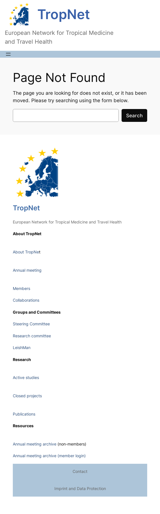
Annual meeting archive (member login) (49, 455)
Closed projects (27, 395)
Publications (24, 414)
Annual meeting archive (34, 444)
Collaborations (26, 300)
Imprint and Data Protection (80, 488)
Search (134, 115)
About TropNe (26, 251)
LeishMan (21, 347)
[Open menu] (8, 54)
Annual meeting (27, 270)
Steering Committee (31, 323)
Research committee (32, 335)
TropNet (63, 14)
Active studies (26, 377)
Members (21, 288)
